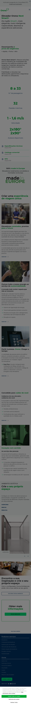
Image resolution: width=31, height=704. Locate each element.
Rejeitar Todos (14, 702)
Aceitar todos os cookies (14, 696)
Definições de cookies (14, 699)
